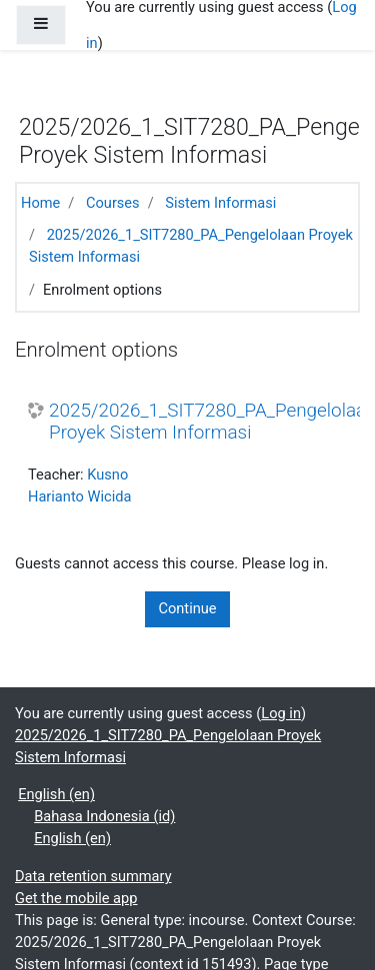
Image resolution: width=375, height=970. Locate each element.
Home (40, 203)
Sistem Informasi (220, 203)
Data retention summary (93, 876)
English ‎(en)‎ (56, 794)
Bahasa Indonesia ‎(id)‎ (104, 816)
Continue (187, 608)
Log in (281, 713)
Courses (113, 203)
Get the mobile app (76, 898)
